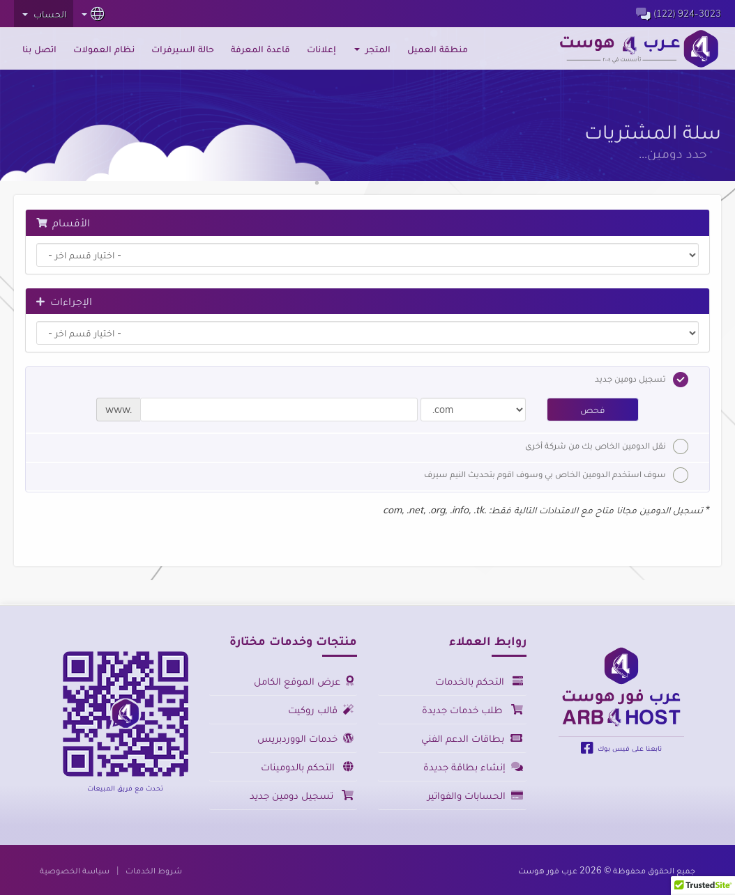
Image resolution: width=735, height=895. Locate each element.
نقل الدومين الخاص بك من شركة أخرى (606, 446)
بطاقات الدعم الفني (472, 738)
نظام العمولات (104, 48)
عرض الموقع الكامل (304, 680)
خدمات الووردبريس (305, 738)
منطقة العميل (437, 48)
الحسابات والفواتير (475, 795)
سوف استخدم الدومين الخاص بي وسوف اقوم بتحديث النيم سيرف (556, 475)
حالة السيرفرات (182, 48)
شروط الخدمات (154, 869)
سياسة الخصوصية (74, 869)
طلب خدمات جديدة (472, 709)
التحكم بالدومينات (307, 766)
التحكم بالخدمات (479, 680)
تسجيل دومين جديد (641, 379)
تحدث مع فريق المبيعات (125, 788)
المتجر (372, 48)
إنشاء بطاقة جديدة (473, 766)
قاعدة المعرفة (260, 48)
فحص (592, 409)
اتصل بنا (39, 48)
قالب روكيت (321, 709)
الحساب (44, 14)
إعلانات (321, 48)
